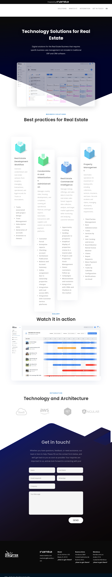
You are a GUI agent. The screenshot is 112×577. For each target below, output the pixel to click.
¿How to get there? (65, 556)
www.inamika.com (46, 552)
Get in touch (98, 9)
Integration (85, 9)
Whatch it (73, 9)
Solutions (62, 9)
